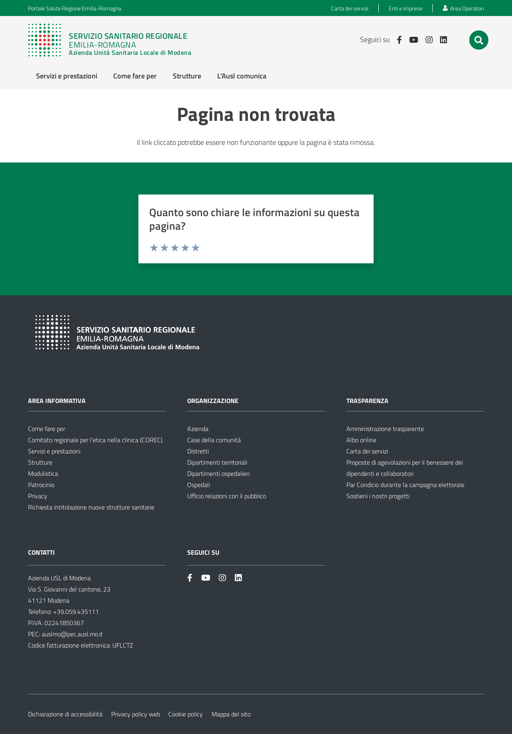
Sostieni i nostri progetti (378, 496)
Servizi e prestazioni (54, 451)
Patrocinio (41, 484)
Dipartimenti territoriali (217, 462)
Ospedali (198, 484)
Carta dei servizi (367, 451)
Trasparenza (367, 400)
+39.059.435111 (75, 611)
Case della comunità (214, 440)
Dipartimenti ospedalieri (218, 473)
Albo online (361, 440)
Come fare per (46, 428)
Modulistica (43, 473)
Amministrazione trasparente (385, 428)
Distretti (198, 451)
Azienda (197, 428)
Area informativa (57, 400)
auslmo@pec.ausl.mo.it (72, 634)
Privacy (37, 496)
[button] (478, 40)
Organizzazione (212, 400)
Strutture (40, 462)
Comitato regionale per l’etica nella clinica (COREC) (95, 440)
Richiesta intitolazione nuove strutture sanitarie (91, 507)
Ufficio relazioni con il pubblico (226, 496)
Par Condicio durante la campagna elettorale (405, 484)
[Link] (109, 40)
